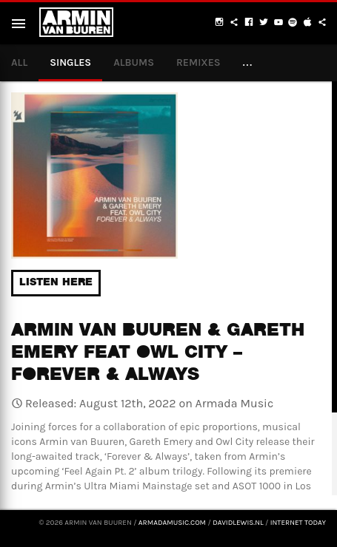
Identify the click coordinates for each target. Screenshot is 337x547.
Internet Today (298, 522)
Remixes (198, 62)
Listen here (56, 283)
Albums (133, 62)
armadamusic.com (172, 522)
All (19, 62)
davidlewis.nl (238, 522)
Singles (70, 62)
